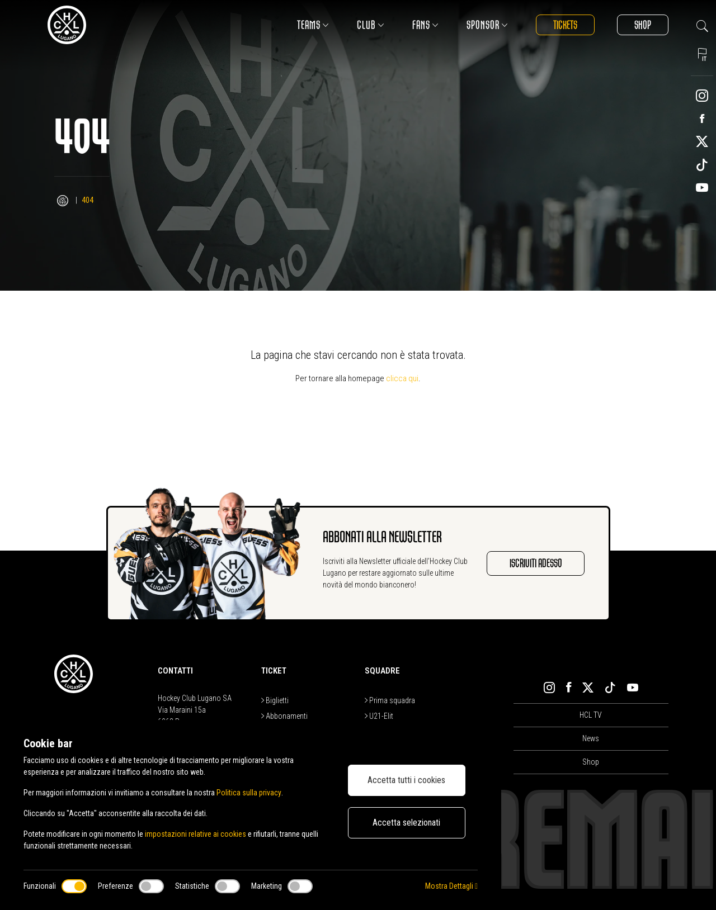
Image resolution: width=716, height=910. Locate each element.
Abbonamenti (284, 716)
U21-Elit (379, 716)
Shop (642, 25)
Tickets (565, 25)
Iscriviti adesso (535, 563)
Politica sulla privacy (248, 792)
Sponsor (487, 24)
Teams (313, 24)
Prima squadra (390, 700)
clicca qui (402, 378)
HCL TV (591, 714)
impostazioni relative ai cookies (195, 834)
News (590, 738)
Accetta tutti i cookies (406, 780)
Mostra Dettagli (451, 885)
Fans (425, 24)
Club (370, 24)
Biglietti (275, 700)
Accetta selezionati (406, 822)
